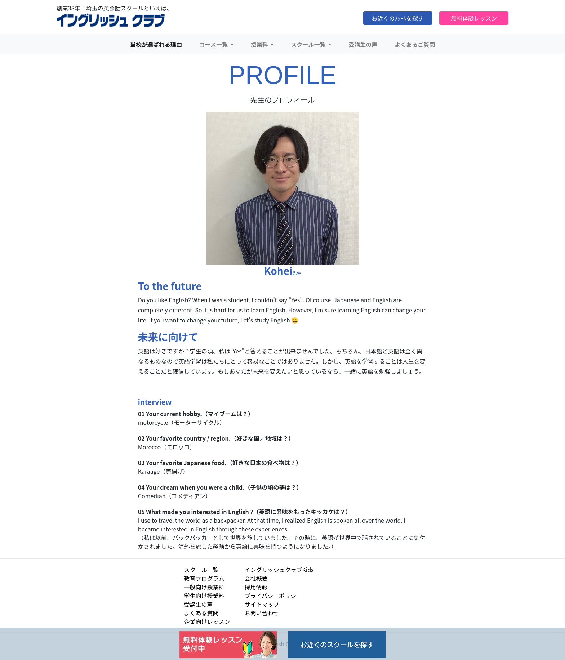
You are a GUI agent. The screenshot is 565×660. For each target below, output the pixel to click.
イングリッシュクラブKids (278, 569)
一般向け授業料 (204, 587)
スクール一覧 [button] (309, 44)
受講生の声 (362, 44)
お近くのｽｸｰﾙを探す (398, 18)
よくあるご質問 (415, 44)
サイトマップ (261, 604)
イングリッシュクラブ (111, 20)
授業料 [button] (260, 44)
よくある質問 (201, 612)
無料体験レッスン (474, 18)
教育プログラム (204, 578)
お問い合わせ (261, 612)
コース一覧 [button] (214, 44)
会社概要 (255, 578)
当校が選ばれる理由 (156, 44)
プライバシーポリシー (273, 595)
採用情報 (255, 587)
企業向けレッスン (207, 621)
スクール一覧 (201, 569)
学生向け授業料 (204, 595)
